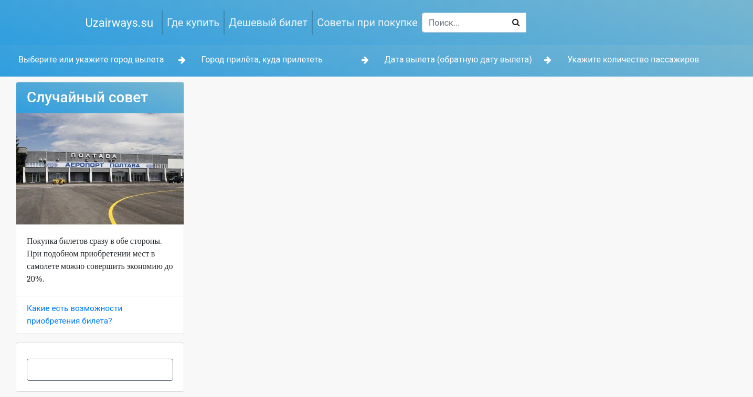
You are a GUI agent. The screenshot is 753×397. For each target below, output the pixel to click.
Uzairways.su (120, 22)
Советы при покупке (367, 22)
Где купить (193, 22)
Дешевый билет (268, 22)
